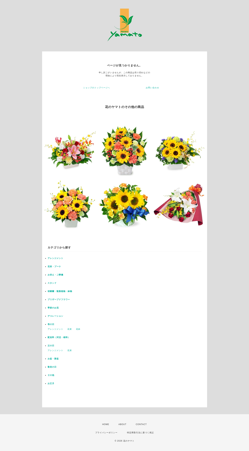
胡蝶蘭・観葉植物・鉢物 (60, 291)
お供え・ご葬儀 (55, 275)
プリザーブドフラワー (59, 299)
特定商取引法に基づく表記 (140, 432)
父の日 (51, 345)
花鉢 (78, 329)
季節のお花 (53, 308)
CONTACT (141, 424)
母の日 (51, 324)
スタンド (52, 283)
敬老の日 (52, 367)
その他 (51, 375)
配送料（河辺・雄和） (59, 337)
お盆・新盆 (53, 358)
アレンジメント (55, 258)
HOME (105, 424)
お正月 (51, 383)
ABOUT (122, 424)
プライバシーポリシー (106, 432)
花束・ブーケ (54, 266)
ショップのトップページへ (96, 87)
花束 (69, 329)
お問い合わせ (152, 87)
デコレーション (55, 316)
